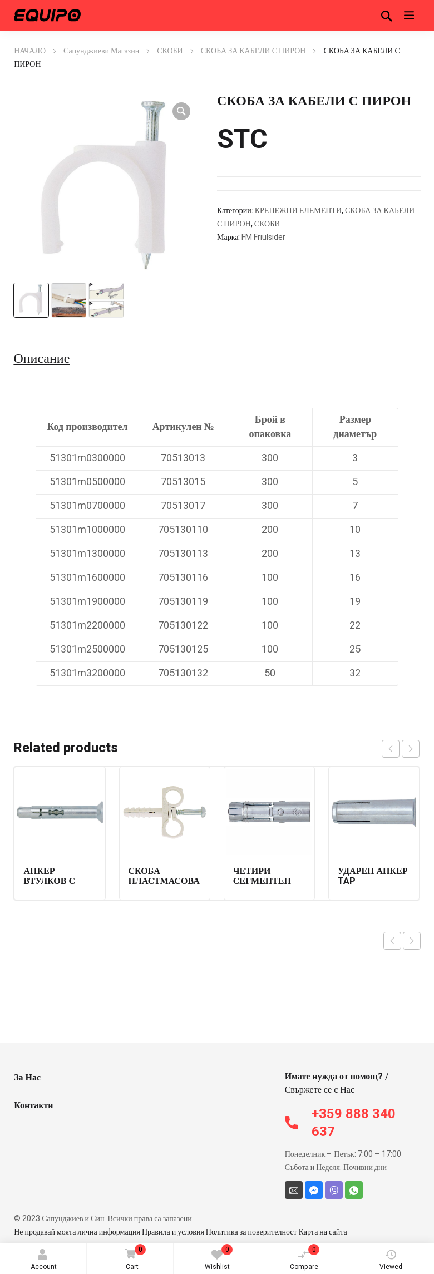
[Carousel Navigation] (401, 749)
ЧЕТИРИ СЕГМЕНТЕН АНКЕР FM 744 (265, 881)
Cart (133, 1258)
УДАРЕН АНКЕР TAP (373, 876)
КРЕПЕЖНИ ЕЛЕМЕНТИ (298, 210)
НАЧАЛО (30, 51)
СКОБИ (170, 51)
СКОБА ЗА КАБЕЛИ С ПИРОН (253, 51)
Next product (412, 941)
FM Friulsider (263, 237)
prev (391, 749)
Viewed (390, 1260)
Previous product (392, 941)
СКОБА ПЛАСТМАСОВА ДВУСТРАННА (164, 881)
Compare (305, 1258)
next (411, 749)
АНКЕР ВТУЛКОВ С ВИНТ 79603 (49, 881)
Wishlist (219, 1258)
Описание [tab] (41, 359)
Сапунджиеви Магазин (101, 51)
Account (44, 1260)
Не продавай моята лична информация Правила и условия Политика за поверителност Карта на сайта (180, 1232)
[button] (181, 111)
